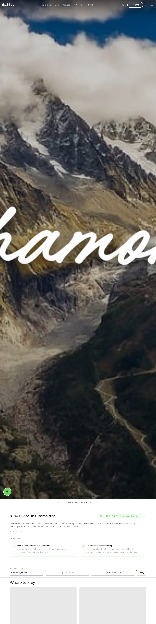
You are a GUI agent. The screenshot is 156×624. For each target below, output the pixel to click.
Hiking (59, 502)
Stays (57, 5)
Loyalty (91, 5)
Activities (67, 5)
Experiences (46, 5)
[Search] (123, 5)
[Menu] (151, 4)
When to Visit (86, 502)
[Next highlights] (81, 560)
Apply (141, 573)
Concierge (80, 5)
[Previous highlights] (75, 560)
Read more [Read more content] (16, 531)
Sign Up (135, 5)
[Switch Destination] (27, 572)
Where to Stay (71, 502)
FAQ (97, 502)
